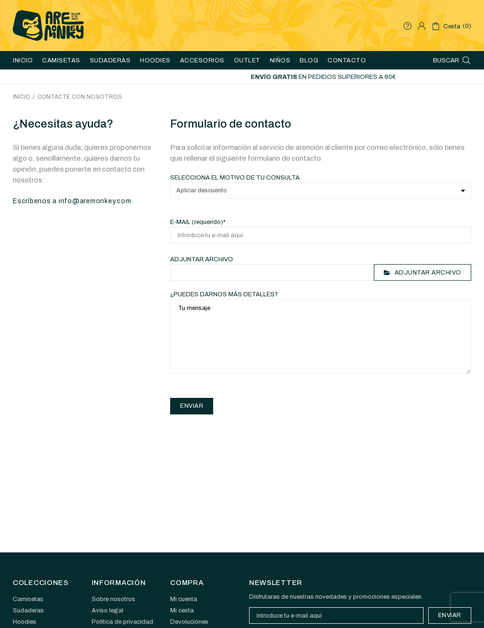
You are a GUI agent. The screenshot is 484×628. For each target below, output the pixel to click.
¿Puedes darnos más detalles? (224, 294)
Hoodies (24, 622)
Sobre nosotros (113, 599)
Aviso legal (107, 610)
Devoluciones (189, 622)
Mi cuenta (183, 599)
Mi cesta (182, 610)
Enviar (449, 615)
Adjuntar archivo (201, 259)
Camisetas (28, 599)
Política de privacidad (122, 622)
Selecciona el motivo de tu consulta (235, 177)
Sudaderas (28, 610)
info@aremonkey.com (95, 201)
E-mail (197, 222)
